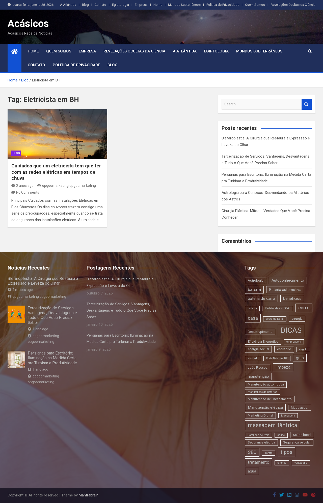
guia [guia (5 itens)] (300, 357)
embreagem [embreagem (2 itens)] (293, 341)
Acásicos (28, 23)
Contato (100, 5)
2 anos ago (22, 186)
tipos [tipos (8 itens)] (286, 452)
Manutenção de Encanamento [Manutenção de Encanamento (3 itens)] (270, 399)
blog (16, 153)
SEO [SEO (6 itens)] (252, 452)
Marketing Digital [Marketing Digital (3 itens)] (260, 415)
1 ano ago (38, 329)
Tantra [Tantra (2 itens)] (269, 453)
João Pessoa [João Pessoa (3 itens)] (257, 367)
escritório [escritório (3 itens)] (284, 349)
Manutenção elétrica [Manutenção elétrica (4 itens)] (265, 407)
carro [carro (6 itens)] (304, 308)
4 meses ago (20, 290)
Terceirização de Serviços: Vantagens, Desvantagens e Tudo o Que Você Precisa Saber (52, 315)
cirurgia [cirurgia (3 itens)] (297, 318)
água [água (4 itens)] (252, 471)
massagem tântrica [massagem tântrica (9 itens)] (272, 425)
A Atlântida (68, 5)
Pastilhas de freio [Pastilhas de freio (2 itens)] (258, 435)
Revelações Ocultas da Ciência (293, 5)
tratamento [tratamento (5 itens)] (258, 462)
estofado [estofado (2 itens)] (253, 358)
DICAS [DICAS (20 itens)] (291, 330)
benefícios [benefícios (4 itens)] (292, 298)
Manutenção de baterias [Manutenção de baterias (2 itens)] (262, 392)
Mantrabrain (88, 495)
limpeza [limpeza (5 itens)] (283, 367)
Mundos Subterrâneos (184, 5)
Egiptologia (120, 5)
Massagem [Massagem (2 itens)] (288, 415)
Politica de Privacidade (222, 5)
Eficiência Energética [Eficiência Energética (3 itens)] (263, 341)
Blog (85, 5)
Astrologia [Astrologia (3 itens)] (255, 280)
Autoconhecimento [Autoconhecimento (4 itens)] (288, 280)
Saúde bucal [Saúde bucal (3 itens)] (302, 435)
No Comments (27, 192)
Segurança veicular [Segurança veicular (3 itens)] (297, 442)
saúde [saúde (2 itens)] (281, 435)
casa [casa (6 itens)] (253, 318)
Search (307, 104)
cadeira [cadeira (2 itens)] (252, 308)
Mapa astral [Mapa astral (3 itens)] (299, 407)
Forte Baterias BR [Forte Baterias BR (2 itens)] (277, 358)
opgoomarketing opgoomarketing (66, 186)
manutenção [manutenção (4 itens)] (258, 376)
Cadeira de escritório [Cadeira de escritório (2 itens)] (277, 308)
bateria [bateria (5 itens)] (254, 289)
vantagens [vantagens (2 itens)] (300, 462)
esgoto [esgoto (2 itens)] (303, 349)
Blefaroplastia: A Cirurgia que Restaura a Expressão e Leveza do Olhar (43, 281)
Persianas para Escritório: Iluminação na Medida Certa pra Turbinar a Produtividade (52, 358)
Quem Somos (255, 5)
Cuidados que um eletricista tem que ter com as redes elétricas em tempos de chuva (56, 172)
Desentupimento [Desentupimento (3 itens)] (260, 332)
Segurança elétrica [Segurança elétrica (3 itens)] (261, 442)
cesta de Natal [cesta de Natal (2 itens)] (275, 318)
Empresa (141, 5)
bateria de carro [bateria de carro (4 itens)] (261, 298)
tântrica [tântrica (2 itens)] (281, 462)
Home (157, 5)
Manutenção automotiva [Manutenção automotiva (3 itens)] (266, 384)
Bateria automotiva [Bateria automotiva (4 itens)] (285, 289)
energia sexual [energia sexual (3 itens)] (258, 349)
